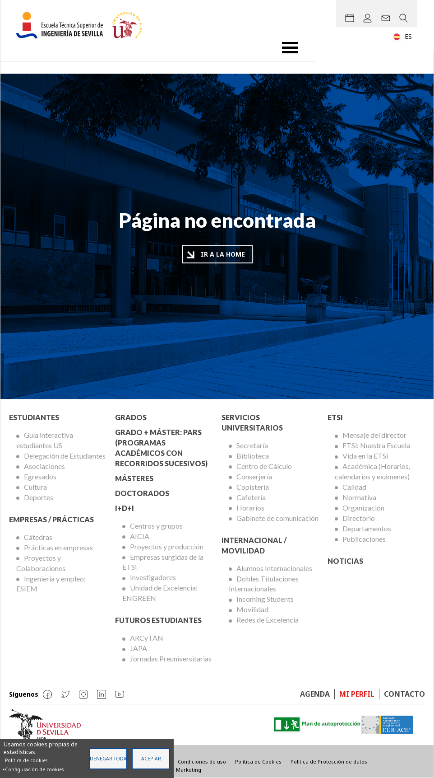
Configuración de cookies (34, 769)
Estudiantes (34, 417)
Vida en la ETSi (365, 455)
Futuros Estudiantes (158, 620)
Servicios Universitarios (252, 422)
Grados (131, 417)
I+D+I (124, 508)
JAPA (138, 648)
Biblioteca (252, 455)
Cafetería (251, 497)
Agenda (315, 694)
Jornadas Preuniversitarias (171, 658)
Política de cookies (26, 760)
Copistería (252, 487)
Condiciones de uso (202, 761)
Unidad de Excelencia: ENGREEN (160, 592)
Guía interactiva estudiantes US (44, 440)
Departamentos (366, 528)
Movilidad (252, 609)
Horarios (250, 507)
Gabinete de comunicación (277, 518)
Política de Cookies (258, 761)
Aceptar (151, 758)
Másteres (134, 478)
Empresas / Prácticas (51, 519)
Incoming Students (265, 599)
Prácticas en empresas (58, 547)
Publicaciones (364, 538)
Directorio (358, 518)
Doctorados (142, 493)
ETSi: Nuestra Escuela (376, 445)
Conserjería (254, 476)
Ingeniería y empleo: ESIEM (51, 583)
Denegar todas (108, 758)
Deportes (38, 497)
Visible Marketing (179, 769)
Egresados (40, 476)
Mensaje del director (374, 435)
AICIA (139, 536)
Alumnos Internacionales (274, 568)
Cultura (35, 487)
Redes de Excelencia (267, 619)
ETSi (335, 417)
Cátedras (38, 537)
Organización (363, 507)
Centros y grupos (156, 525)
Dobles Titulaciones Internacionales (264, 583)
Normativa (359, 497)
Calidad (354, 487)
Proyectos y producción (166, 546)
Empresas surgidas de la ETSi (162, 562)
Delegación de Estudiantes (65, 455)
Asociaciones (44, 466)
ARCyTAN (146, 637)
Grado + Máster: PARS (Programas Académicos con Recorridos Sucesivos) (161, 448)
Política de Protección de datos (329, 761)
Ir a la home (223, 254)
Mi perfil (356, 694)
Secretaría (252, 445)
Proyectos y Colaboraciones (40, 562)
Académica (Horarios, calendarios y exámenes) (372, 471)
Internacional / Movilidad (254, 545)
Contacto (404, 694)
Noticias (345, 561)
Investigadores (153, 577)
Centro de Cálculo (264, 466)
